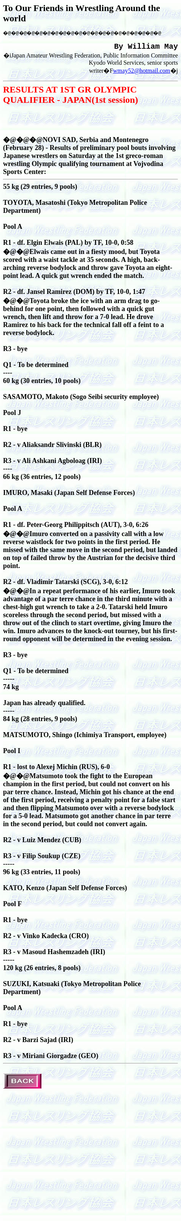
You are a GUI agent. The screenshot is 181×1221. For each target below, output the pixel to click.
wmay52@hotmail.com (141, 73)
